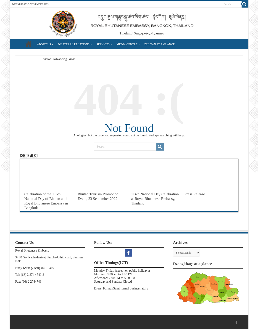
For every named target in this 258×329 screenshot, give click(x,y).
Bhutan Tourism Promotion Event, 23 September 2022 (98, 196)
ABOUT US (44, 44)
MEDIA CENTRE (126, 44)
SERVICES (103, 44)
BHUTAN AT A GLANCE (159, 44)
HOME (28, 44)
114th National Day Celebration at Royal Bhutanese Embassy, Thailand (155, 198)
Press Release (194, 194)
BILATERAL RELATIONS (74, 44)
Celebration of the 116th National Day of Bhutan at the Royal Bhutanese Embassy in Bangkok (46, 201)
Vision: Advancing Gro (58, 59)
